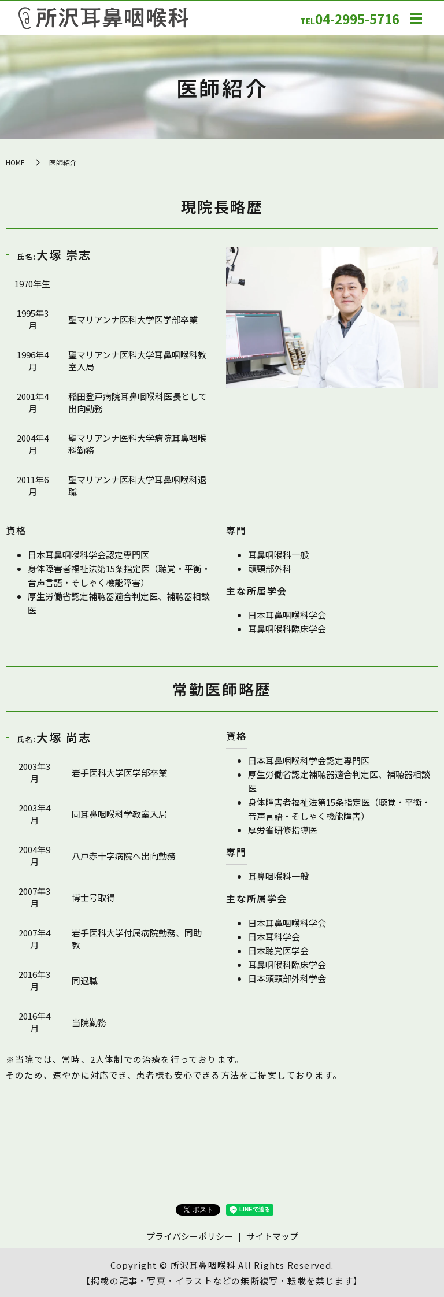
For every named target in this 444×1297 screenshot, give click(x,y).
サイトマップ (272, 1236)
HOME (15, 162)
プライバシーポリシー (189, 1236)
